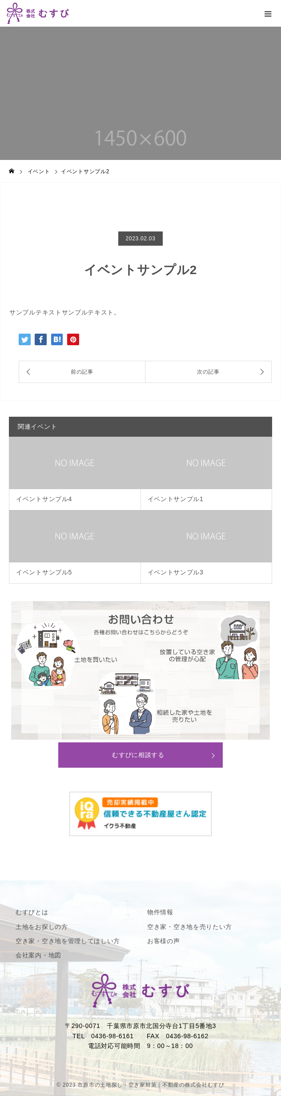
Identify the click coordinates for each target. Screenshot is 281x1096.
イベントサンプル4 (44, 498)
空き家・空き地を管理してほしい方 (68, 941)
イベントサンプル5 (44, 572)
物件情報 (160, 912)
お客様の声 (163, 941)
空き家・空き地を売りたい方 (189, 926)
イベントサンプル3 (176, 572)
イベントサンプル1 (176, 498)
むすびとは (32, 912)
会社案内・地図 (38, 955)
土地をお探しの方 (42, 926)
